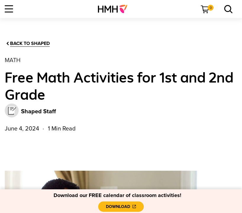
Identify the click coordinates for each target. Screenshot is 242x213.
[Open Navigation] (9, 9)
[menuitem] (115, 9)
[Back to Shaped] (27, 43)
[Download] (120, 206)
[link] (115, 8)
